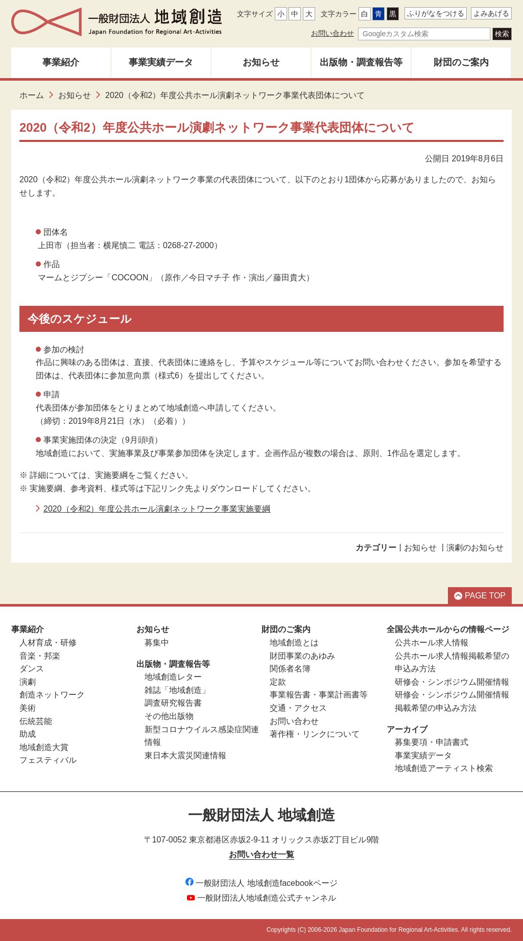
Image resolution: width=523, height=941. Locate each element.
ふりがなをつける (435, 13)
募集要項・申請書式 (431, 742)
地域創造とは (294, 642)
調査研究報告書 (173, 702)
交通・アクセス (298, 708)
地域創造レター (173, 676)
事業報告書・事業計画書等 (319, 694)
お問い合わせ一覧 (261, 854)
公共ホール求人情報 (431, 642)
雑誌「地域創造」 (177, 690)
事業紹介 (60, 62)
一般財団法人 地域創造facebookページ (261, 883)
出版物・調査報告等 (361, 62)
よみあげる (491, 13)
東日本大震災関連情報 (185, 755)
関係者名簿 (290, 668)
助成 (27, 734)
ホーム (31, 95)
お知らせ (261, 62)
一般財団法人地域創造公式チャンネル (261, 898)
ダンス (31, 668)
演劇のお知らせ (475, 547)
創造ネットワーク (52, 694)
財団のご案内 (461, 62)
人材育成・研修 (48, 642)
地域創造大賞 (43, 747)
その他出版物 (169, 716)
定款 (278, 682)
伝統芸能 (35, 721)
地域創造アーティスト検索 (444, 768)
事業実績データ (161, 62)
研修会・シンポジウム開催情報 (452, 682)
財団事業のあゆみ (302, 656)
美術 (27, 708)
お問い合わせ (332, 33)
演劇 (27, 682)
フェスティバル (48, 760)
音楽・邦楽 (39, 656)
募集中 (157, 642)
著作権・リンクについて (315, 734)
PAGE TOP (480, 595)
